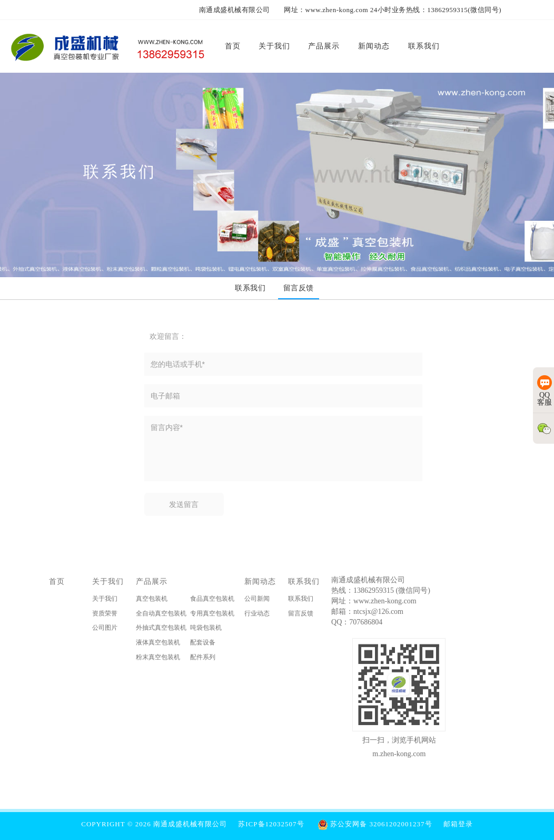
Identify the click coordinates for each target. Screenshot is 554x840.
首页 (57, 583)
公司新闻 (257, 600)
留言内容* (283, 448)
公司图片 (104, 629)
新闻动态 (260, 583)
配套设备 (202, 644)
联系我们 (304, 583)
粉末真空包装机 (158, 658)
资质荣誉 (104, 615)
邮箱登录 (458, 824)
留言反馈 (300, 615)
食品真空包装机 (212, 600)
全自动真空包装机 (161, 615)
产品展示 (151, 583)
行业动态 (257, 615)
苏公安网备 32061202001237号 (375, 824)
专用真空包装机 (212, 615)
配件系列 (202, 658)
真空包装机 (151, 600)
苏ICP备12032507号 (271, 824)
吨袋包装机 (206, 629)
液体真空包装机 (158, 644)
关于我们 (108, 583)
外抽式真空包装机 (161, 629)
